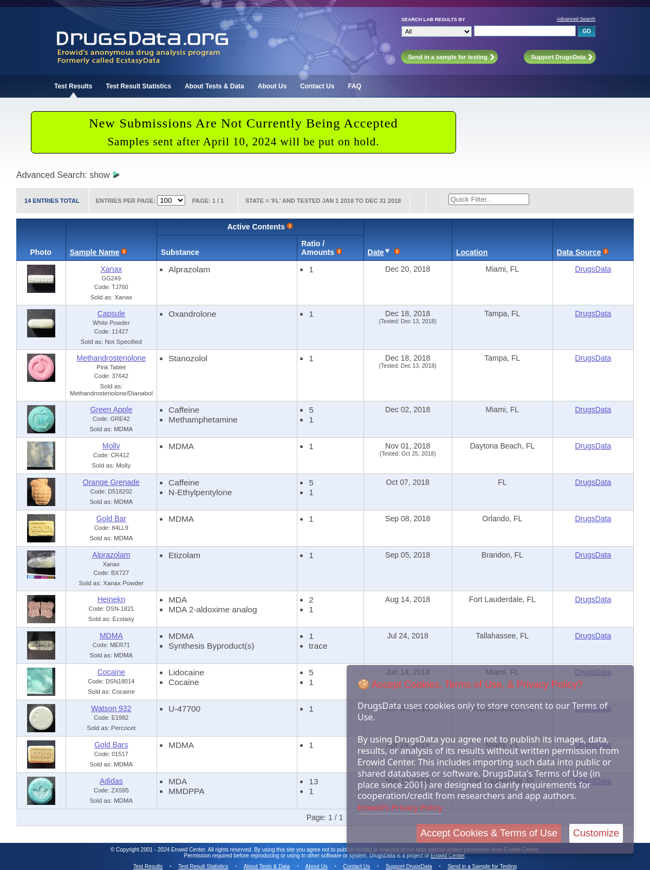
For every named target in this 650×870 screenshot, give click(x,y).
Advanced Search (576, 19)
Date (376, 252)
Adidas (111, 781)
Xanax (111, 269)
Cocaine (111, 672)
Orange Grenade (111, 482)
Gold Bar (111, 518)
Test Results (73, 86)
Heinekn (111, 599)
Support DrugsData (409, 866)
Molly (111, 446)
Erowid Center (448, 856)
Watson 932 (111, 708)
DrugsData (593, 269)
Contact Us (317, 86)
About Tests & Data (214, 86)
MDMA (111, 635)
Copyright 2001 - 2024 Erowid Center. (161, 850)
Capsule (111, 313)
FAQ (354, 86)
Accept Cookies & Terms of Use (488, 833)
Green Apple (111, 409)
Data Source (579, 252)
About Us (272, 86)
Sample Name (95, 252)
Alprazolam (111, 555)
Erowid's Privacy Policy (400, 807)
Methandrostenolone (111, 358)
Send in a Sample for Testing (482, 866)
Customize (596, 833)
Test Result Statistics (138, 86)
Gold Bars (111, 744)
